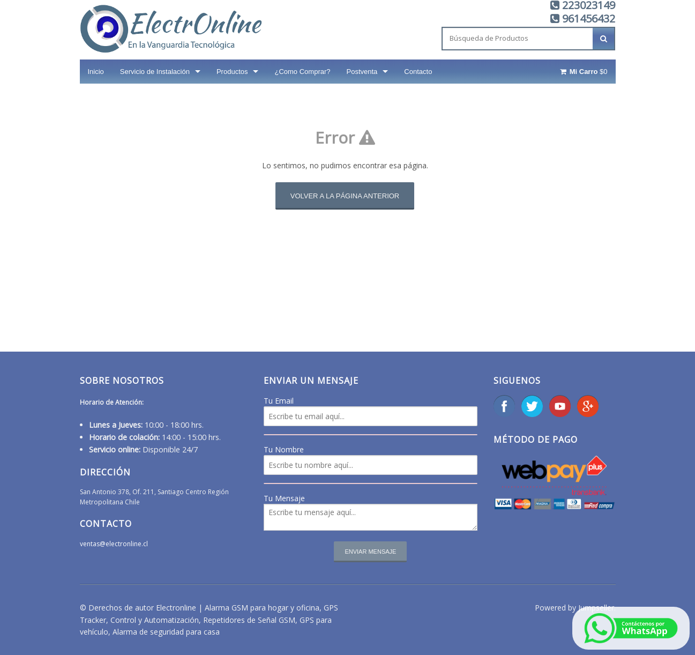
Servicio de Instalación (155, 72)
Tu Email (279, 401)
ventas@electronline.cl (114, 543)
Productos (232, 72)
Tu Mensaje (284, 498)
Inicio (96, 72)
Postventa (362, 72)
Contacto (418, 72)
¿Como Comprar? (302, 72)
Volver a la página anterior (345, 196)
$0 (582, 72)
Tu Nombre (284, 449)
